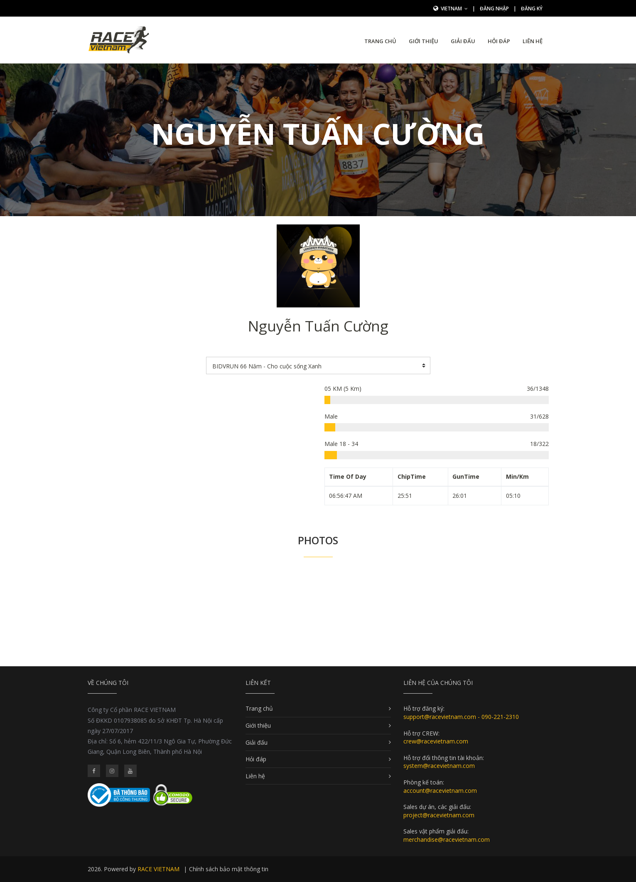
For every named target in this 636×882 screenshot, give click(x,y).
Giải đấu (463, 41)
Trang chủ (380, 41)
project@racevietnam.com (438, 815)
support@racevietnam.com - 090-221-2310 (461, 717)
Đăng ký (532, 8)
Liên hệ (533, 41)
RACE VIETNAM (158, 869)
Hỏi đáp (499, 41)
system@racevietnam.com (439, 766)
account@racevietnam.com (440, 790)
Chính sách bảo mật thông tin (228, 869)
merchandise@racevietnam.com (446, 839)
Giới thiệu (423, 41)
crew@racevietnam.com (435, 741)
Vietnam (454, 8)
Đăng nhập (494, 8)
